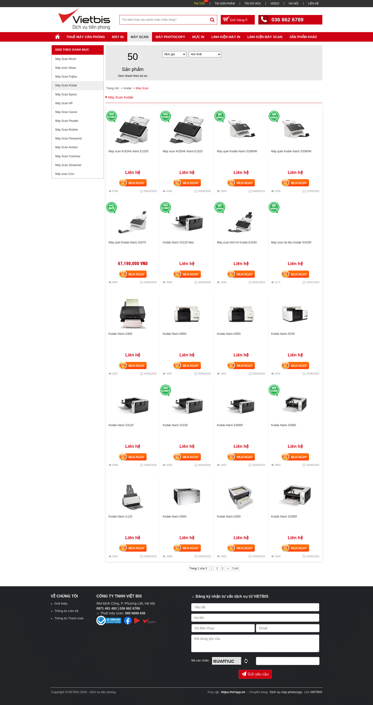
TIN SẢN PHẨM (225, 3)
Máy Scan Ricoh (65, 59)
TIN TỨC (199, 3)
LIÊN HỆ (313, 3)
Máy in (118, 37)
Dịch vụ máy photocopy (286, 692)
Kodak (127, 88)
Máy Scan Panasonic (68, 138)
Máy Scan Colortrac (67, 156)
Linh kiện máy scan (264, 37)
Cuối (235, 568)
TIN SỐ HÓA (252, 3)
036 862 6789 (287, 20)
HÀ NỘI (294, 3)
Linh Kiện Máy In (225, 37)
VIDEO (274, 3)
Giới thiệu (61, 603)
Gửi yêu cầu (255, 673)
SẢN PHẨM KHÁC (303, 37)
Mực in (198, 37)
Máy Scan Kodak (66, 85)
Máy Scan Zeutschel (68, 165)
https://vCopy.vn (233, 692)
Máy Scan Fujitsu (66, 76)
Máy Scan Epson (66, 94)
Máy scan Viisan (65, 67)
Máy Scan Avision (66, 147)
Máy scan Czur (64, 174)
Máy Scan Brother (66, 129)
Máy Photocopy (170, 37)
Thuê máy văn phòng (85, 37)
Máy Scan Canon (66, 112)
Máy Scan (139, 37)
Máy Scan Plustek (66, 121)
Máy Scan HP (64, 103)
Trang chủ (112, 88)
